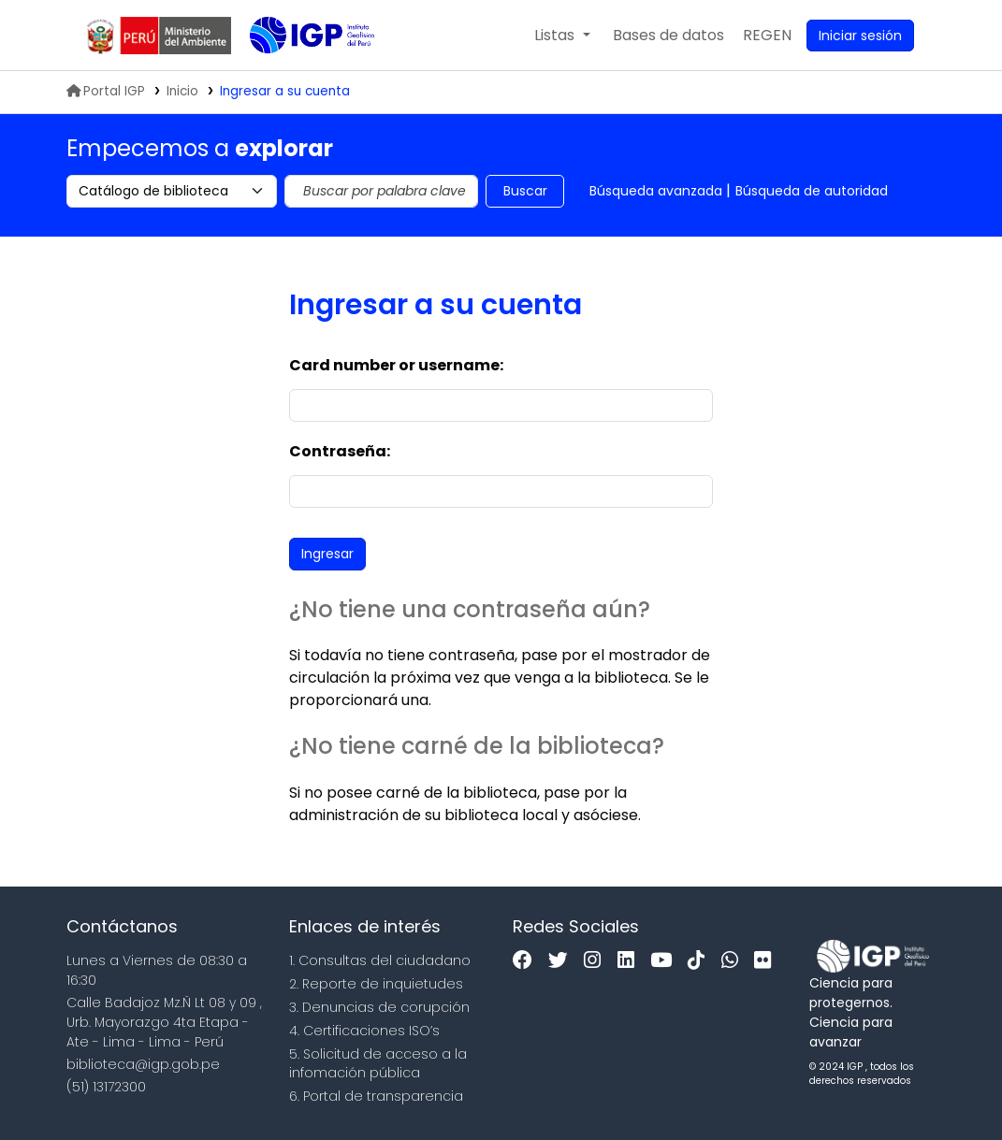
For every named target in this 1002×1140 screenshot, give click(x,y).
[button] (562, 35)
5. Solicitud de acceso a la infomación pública (378, 1064)
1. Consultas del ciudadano (380, 960)
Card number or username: (396, 365)
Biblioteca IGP (296, 73)
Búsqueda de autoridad (811, 190)
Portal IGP (105, 91)
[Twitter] (562, 961)
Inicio (182, 91)
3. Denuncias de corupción (379, 1007)
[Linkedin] (630, 961)
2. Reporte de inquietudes (376, 983)
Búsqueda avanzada (655, 190)
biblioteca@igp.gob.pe (143, 1064)
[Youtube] (665, 961)
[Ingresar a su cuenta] (860, 35)
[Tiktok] (701, 961)
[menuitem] (767, 35)
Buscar (525, 190)
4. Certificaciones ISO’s (364, 1030)
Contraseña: (339, 451)
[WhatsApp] (734, 961)
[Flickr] (767, 961)
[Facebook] (527, 961)
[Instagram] (597, 961)
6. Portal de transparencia (376, 1096)
